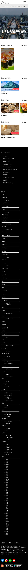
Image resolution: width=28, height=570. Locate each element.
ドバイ (6, 212)
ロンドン (7, 423)
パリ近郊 (7, 428)
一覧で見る (23, 45)
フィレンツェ (8, 452)
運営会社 (5, 180)
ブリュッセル (8, 363)
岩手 (6, 487)
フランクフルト (8, 376)
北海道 (18, 6)
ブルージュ (7, 361)
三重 (6, 529)
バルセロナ (7, 439)
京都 (6, 528)
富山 (6, 476)
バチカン (7, 447)
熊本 (6, 477)
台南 (6, 405)
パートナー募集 (7, 166)
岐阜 (6, 480)
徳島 (6, 459)
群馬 (6, 520)
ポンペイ (7, 446)
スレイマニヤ (8, 313)
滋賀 (6, 485)
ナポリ (6, 444)
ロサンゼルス (8, 395)
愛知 (6, 518)
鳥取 (6, 462)
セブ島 (6, 337)
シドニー (7, 356)
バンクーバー (8, 318)
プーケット (7, 414)
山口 (6, 466)
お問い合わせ (6, 172)
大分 (6, 497)
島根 (6, 533)
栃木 (6, 503)
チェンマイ (7, 412)
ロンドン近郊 (8, 421)
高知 (6, 467)
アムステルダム (8, 369)
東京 (6, 534)
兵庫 (6, 502)
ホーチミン (7, 351)
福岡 (6, 494)
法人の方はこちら (7, 164)
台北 (6, 407)
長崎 (6, 531)
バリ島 (6, 257)
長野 (6, 516)
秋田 (6, 471)
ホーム (3, 6)
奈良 (6, 512)
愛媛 (6, 498)
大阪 (6, 523)
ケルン (6, 374)
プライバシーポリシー (8, 177)
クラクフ (7, 200)
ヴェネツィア (8, 449)
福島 (6, 472)
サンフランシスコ (9, 400)
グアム (6, 392)
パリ (6, 430)
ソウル (6, 381)
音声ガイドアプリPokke (8, 158)
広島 (6, 508)
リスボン (7, 386)
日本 (13, 6)
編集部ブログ (6, 161)
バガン (6, 265)
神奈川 (6, 521)
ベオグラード (8, 229)
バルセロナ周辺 (8, 437)
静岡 (6, 507)
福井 (6, 474)
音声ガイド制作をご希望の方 (10, 169)
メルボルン (7, 304)
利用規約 (5, 174)
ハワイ (6, 397)
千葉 (6, 500)
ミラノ (6, 451)
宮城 (6, 490)
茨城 (6, 515)
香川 (6, 492)
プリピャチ (7, 224)
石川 (6, 510)
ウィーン (7, 303)
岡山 (6, 505)
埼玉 (6, 482)
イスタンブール (8, 345)
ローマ (6, 454)
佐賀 (6, 461)
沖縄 (6, 495)
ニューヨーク (8, 393)
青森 (6, 489)
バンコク (7, 416)
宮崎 (6, 469)
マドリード (7, 435)
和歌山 (6, 479)
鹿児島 (6, 464)
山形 (6, 484)
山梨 (6, 526)
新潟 (6, 513)
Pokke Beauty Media (8, 182)
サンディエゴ (8, 398)
